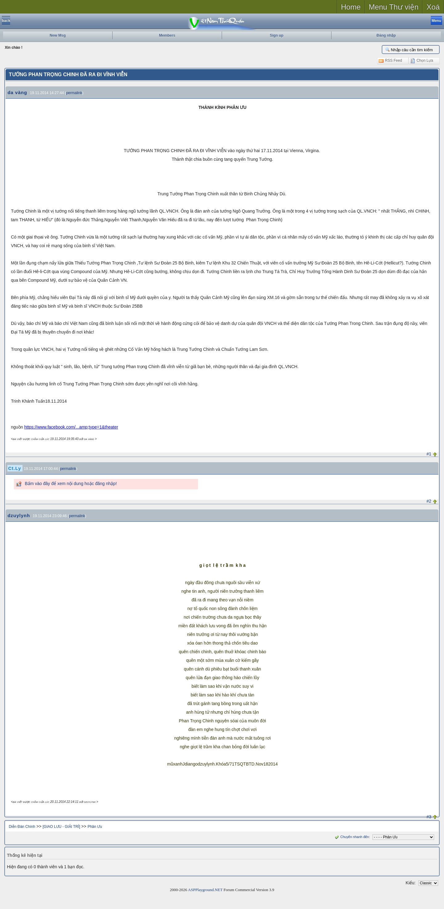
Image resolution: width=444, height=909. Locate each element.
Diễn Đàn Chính (22, 826)
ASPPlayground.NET (205, 889)
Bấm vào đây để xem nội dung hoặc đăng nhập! (71, 483)
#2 (428, 501)
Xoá (433, 7)
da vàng (17, 92)
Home (351, 7)
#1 (428, 453)
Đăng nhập (386, 35)
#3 (428, 816)
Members (167, 35)
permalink (74, 93)
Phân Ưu (95, 826)
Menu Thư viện (394, 7)
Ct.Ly (14, 468)
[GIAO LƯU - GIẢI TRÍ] (61, 826)
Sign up (276, 35)
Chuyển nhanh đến (351, 837)
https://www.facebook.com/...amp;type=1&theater (71, 427)
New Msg (58, 35)
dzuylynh (18, 515)
